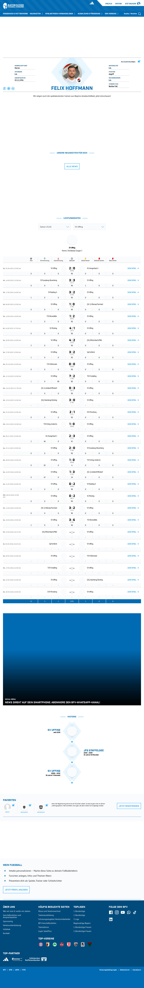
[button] (4, 88)
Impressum (137, 970)
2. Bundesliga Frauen (82, 931)
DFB (10, 970)
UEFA (17, 970)
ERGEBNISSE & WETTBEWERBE (15, 14)
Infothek (118, 3)
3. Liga (76, 919)
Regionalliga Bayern (82, 923)
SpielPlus (108, 3)
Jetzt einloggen (130, 3)
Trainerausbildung (46, 915)
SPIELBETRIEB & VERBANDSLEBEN (60, 14)
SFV (4, 970)
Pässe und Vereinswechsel (49, 911)
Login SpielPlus (45, 931)
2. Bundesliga (79, 915)
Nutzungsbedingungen (108, 970)
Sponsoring (8, 921)
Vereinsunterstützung (12, 925)
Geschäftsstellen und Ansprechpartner (12, 916)
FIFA (24, 970)
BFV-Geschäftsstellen (47, 923)
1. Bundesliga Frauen (82, 927)
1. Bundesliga (79, 911)
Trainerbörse (43, 927)
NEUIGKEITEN (36, 14)
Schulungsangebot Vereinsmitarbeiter (54, 919)
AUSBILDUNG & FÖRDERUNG (90, 14)
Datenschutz (125, 970)
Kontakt (6, 933)
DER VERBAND (112, 14)
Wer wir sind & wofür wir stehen (16, 911)
